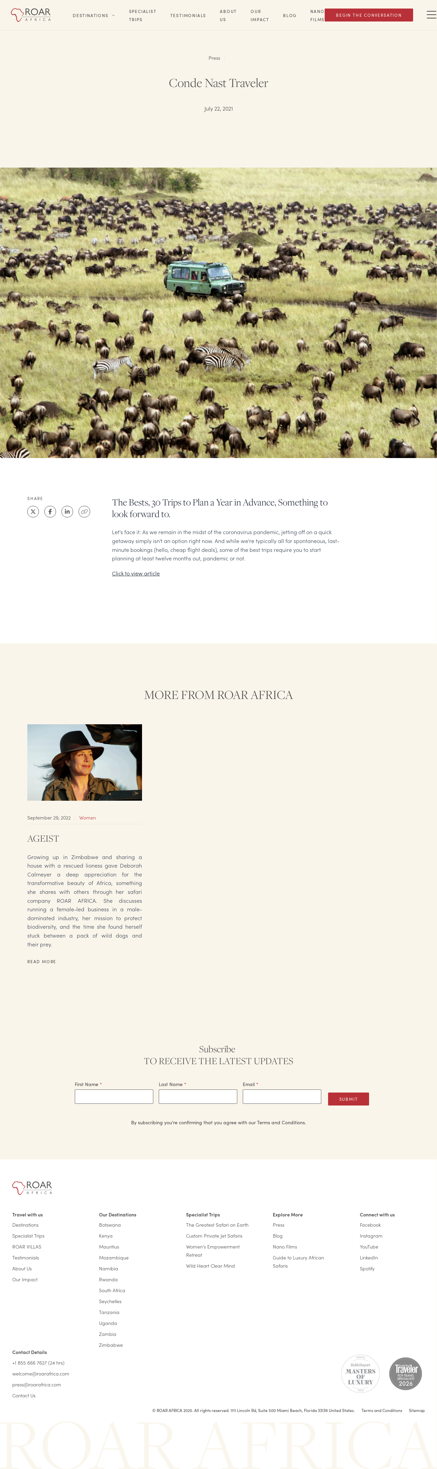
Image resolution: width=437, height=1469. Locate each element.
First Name (88, 1084)
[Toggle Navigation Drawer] (431, 15)
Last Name (172, 1084)
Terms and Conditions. (281, 1122)
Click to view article (136, 573)
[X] (33, 511)
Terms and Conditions (382, 1410)
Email (250, 1084)
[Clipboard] (84, 511)
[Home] (31, 15)
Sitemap (417, 1410)
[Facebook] (50, 511)
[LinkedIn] (67, 511)
